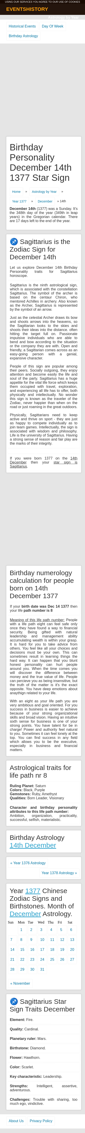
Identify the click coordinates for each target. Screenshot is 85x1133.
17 (42, 949)
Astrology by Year (63, 17)
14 (12, 949)
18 (52, 949)
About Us (16, 1121)
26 (62, 959)
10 (42, 940)
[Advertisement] (42, 90)
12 (62, 940)
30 (32, 969)
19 (62, 949)
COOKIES (74, 1)
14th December (33, 845)
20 (72, 949)
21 (12, 959)
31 (42, 969)
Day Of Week (52, 26)
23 (32, 959)
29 (22, 969)
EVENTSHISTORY (27, 9)
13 (72, 940)
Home (16, 191)
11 (52, 940)
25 (52, 959)
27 (72, 959)
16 (32, 949)
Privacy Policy (41, 1121)
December (45, 201)
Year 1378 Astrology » (59, 873)
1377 (32, 890)
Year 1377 (19, 201)
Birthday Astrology (23, 36)
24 (42, 959)
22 (22, 959)
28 (12, 969)
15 (22, 949)
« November (20, 983)
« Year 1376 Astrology (28, 863)
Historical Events (22, 26)
